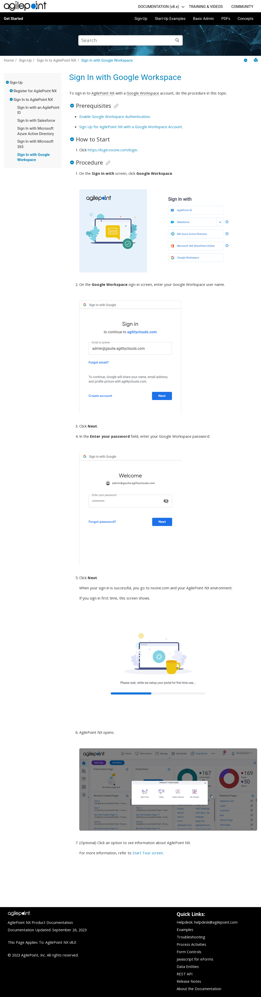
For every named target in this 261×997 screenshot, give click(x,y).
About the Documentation (199, 988)
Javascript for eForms (195, 959)
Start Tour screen (148, 852)
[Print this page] (255, 60)
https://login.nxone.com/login (112, 149)
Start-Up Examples (170, 18)
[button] (8, 82)
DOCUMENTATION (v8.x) (158, 6)
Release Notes (189, 981)
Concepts (245, 18)
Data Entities (188, 966)
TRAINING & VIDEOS (206, 6)
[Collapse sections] (246, 60)
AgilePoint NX (103, 93)
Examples (185, 929)
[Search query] (130, 40)
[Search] (177, 40)
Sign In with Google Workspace (107, 60)
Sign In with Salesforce (36, 120)
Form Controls (189, 951)
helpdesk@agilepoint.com (216, 922)
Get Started (13, 18)
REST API (184, 973)
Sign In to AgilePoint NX (56, 60)
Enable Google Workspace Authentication (114, 116)
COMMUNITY (242, 6)
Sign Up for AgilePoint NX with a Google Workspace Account (130, 126)
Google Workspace (143, 93)
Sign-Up (141, 18)
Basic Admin (203, 18)
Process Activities (191, 944)
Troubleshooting (191, 936)
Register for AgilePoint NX (35, 91)
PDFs (225, 18)
